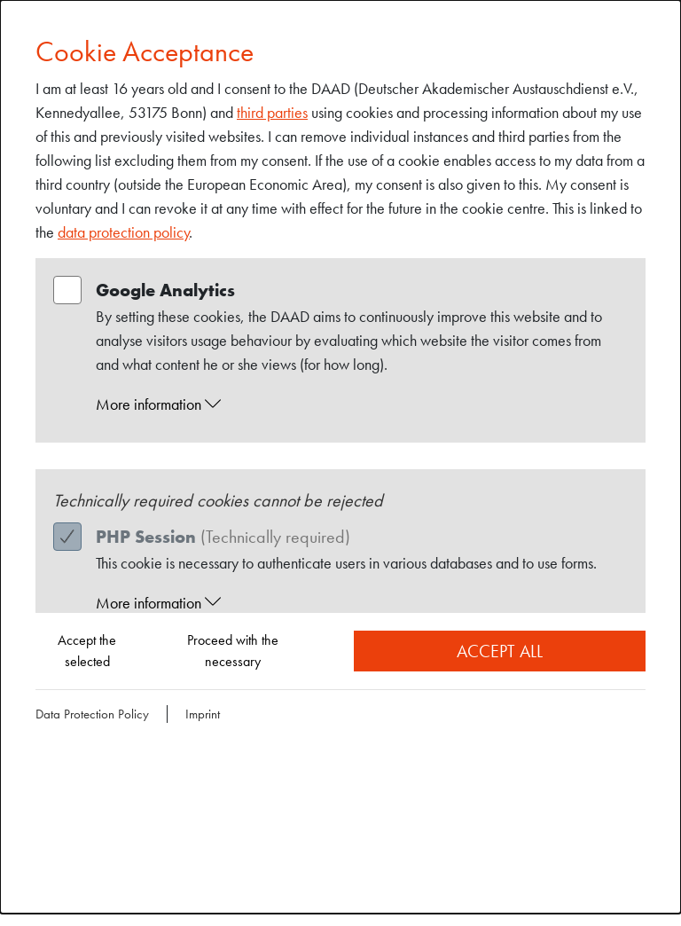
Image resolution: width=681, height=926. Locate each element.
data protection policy (124, 232)
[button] (357, 404)
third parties (272, 112)
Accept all (500, 651)
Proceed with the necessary (232, 651)
